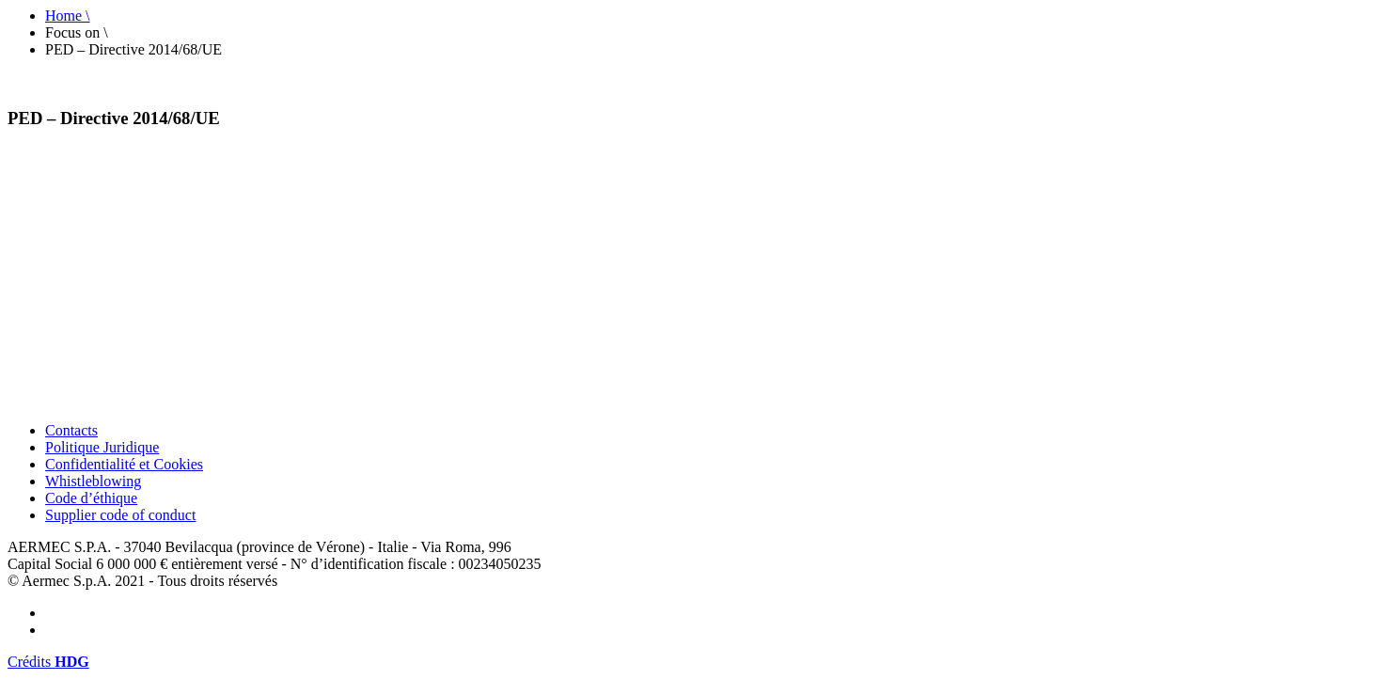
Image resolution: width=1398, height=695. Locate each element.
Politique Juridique (102, 447)
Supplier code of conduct (120, 515)
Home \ (67, 16)
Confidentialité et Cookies (124, 464)
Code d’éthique (91, 498)
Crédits (48, 662)
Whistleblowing (93, 481)
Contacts (71, 430)
